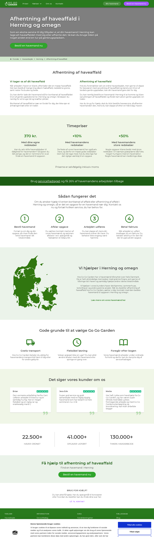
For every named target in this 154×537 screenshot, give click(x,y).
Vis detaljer (121, 532)
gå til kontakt (77, 501)
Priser (25, 4)
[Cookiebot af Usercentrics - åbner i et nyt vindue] (15, 532)
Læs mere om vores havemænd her (108, 300)
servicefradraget (49, 181)
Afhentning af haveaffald (56, 59)
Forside (14, 59)
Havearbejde (27, 59)
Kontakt (59, 4)
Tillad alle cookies (134, 509)
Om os (49, 4)
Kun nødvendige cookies (134, 522)
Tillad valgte (135, 515)
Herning (39, 59)
